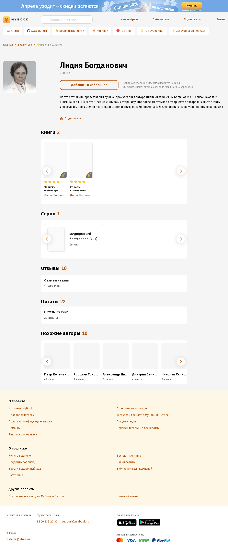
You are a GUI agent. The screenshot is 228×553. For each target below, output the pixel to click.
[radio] (45, 182)
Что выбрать (130, 19)
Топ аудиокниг (154, 31)
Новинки (102, 31)
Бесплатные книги (71, 31)
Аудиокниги (39, 31)
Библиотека (161, 19)
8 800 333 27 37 (47, 521)
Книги (15, 31)
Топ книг (126, 31)
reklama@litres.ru (18, 539)
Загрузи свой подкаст (190, 31)
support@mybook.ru (75, 521)
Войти (220, 19)
